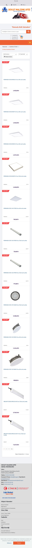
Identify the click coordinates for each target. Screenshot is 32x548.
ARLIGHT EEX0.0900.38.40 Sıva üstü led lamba (15, 401)
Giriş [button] (23, 4)
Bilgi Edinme (4, 506)
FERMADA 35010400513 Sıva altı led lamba (15, 144)
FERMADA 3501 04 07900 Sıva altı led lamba (15, 208)
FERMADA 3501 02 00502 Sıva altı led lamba (15, 337)
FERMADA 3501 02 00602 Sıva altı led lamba (15, 369)
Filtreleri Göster (8, 56)
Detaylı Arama (14, 38)
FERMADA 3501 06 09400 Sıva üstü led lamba (15, 272)
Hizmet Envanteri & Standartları (8, 508)
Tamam (19, 543)
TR (14, 1)
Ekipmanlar (4, 46)
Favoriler (14, 35)
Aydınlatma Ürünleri (13, 46)
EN (17, 1)
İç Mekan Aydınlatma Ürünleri (8, 49)
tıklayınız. (9, 543)
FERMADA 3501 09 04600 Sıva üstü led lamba (15, 305)
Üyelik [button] (14, 4)
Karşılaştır (14, 37)
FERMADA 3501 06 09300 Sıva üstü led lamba (15, 240)
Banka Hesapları (4, 504)
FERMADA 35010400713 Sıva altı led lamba (15, 111)
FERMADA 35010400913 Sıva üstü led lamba (15, 176)
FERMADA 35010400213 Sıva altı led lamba (15, 79)
